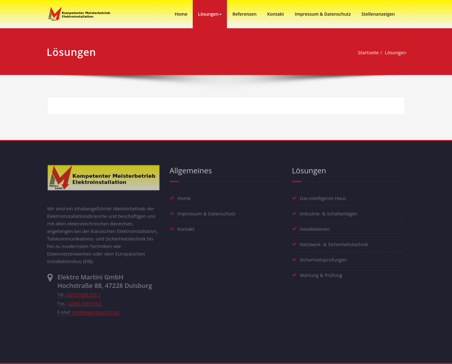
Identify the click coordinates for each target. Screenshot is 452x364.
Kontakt (275, 14)
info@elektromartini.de (96, 311)
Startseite (369, 52)
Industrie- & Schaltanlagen (329, 212)
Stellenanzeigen (378, 14)
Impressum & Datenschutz (323, 14)
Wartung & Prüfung (321, 273)
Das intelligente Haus (323, 197)
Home (181, 14)
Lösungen (210, 14)
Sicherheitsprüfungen (323, 258)
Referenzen (244, 14)
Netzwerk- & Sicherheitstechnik (334, 243)
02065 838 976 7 (83, 294)
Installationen (315, 227)
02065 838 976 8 (84, 302)
